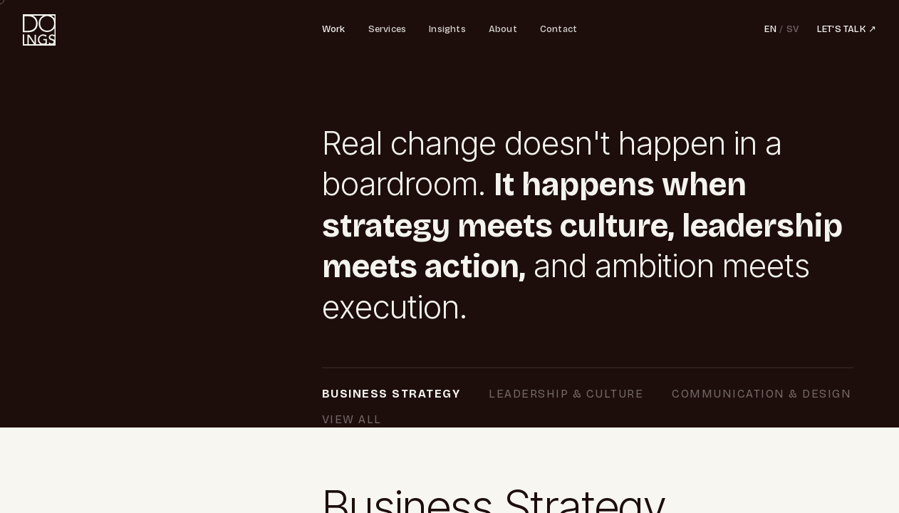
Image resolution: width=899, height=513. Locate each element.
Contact (558, 29)
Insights (447, 29)
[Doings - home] (39, 30)
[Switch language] (782, 30)
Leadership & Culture (574, 395)
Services (387, 29)
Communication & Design (419, 421)
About (503, 29)
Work (333, 29)
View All (567, 421)
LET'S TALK (846, 30)
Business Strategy (398, 395)
